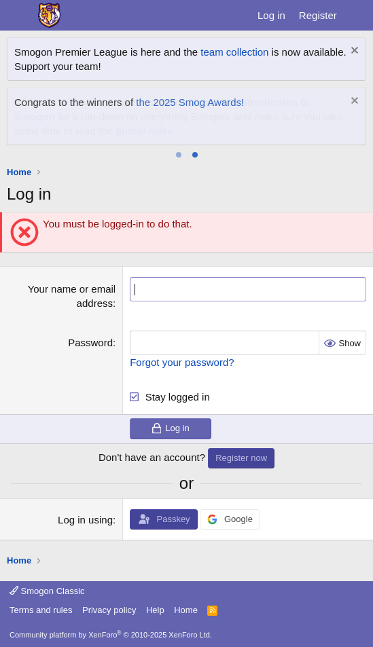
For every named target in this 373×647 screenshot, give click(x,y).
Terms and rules (41, 610)
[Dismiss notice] (353, 52)
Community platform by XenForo (111, 635)
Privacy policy (109, 610)
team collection (234, 52)
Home (186, 610)
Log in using (85, 519)
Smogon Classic (47, 591)
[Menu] (19, 15)
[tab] (179, 155)
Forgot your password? (182, 362)
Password (90, 342)
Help (155, 610)
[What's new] (357, 15)
